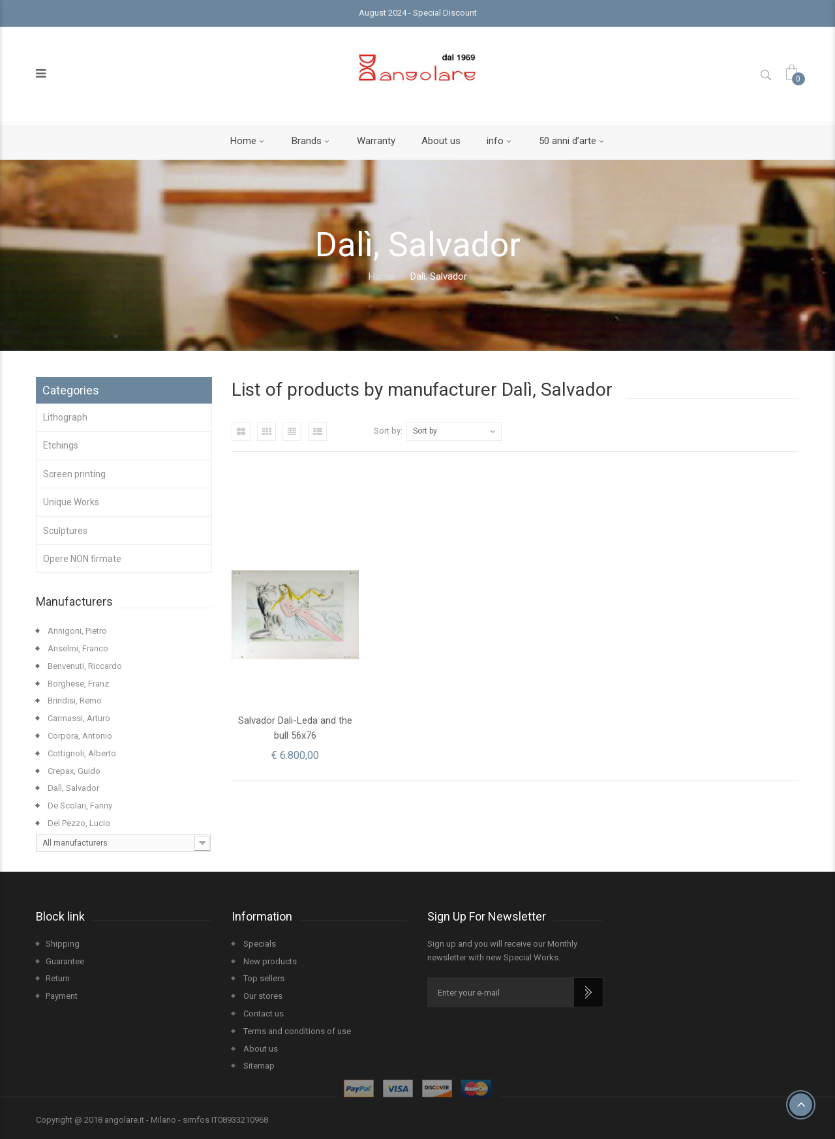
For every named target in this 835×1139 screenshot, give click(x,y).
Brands (307, 141)
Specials (258, 944)
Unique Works (71, 502)
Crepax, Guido (73, 771)
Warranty (376, 141)
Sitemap (258, 1066)
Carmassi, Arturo (78, 718)
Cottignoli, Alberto (81, 753)
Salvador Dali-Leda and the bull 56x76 (295, 728)
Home (243, 141)
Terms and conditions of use (296, 1031)
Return (58, 978)
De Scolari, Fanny (79, 805)
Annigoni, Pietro (76, 631)
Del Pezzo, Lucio (78, 823)
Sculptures (65, 530)
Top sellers (262, 978)
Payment (62, 996)
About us (441, 141)
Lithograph (65, 417)
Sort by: (388, 431)
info (495, 141)
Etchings (60, 445)
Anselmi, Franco (77, 648)
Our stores (261, 996)
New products (269, 961)
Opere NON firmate (82, 559)
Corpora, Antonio (79, 736)
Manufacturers (74, 601)
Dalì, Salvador (72, 788)
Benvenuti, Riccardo (84, 666)
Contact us (262, 1013)
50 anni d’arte (567, 141)
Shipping (63, 944)
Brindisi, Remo (74, 700)
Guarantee (65, 961)
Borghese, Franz (77, 683)
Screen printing (74, 474)
